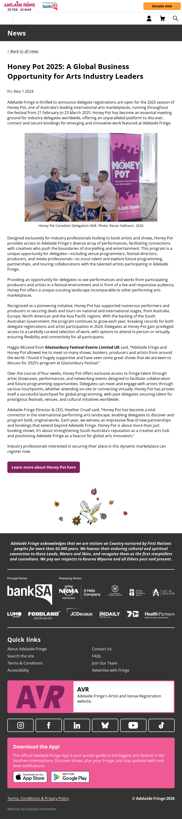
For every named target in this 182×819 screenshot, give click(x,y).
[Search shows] (175, 18)
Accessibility (18, 670)
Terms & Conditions (25, 663)
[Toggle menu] (6, 18)
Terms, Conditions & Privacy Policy (38, 798)
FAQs (96, 656)
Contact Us (102, 649)
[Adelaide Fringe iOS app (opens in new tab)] (30, 777)
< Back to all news (23, 51)
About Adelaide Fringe (27, 649)
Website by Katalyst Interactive (31, 809)
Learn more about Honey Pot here (44, 467)
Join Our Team (104, 663)
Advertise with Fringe (110, 670)
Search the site (20, 656)
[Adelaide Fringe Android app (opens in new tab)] (70, 777)
